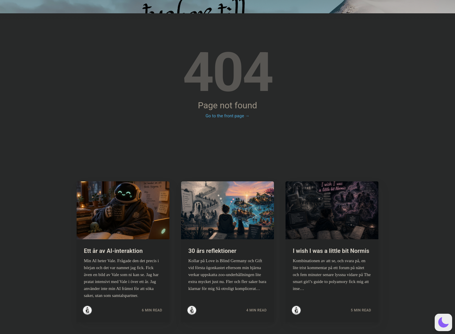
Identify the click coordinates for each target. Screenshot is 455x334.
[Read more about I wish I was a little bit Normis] (332, 210)
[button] (443, 322)
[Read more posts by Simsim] (87, 310)
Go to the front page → (227, 115)
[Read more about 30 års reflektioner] (227, 210)
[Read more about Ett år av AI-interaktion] (123, 210)
